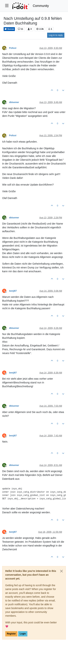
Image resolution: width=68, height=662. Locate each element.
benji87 (13, 291)
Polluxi (12, 48)
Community (41, 6)
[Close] (61, 571)
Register (11, 633)
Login (23, 633)
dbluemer (14, 102)
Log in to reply (56, 35)
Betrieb (9, 29)
